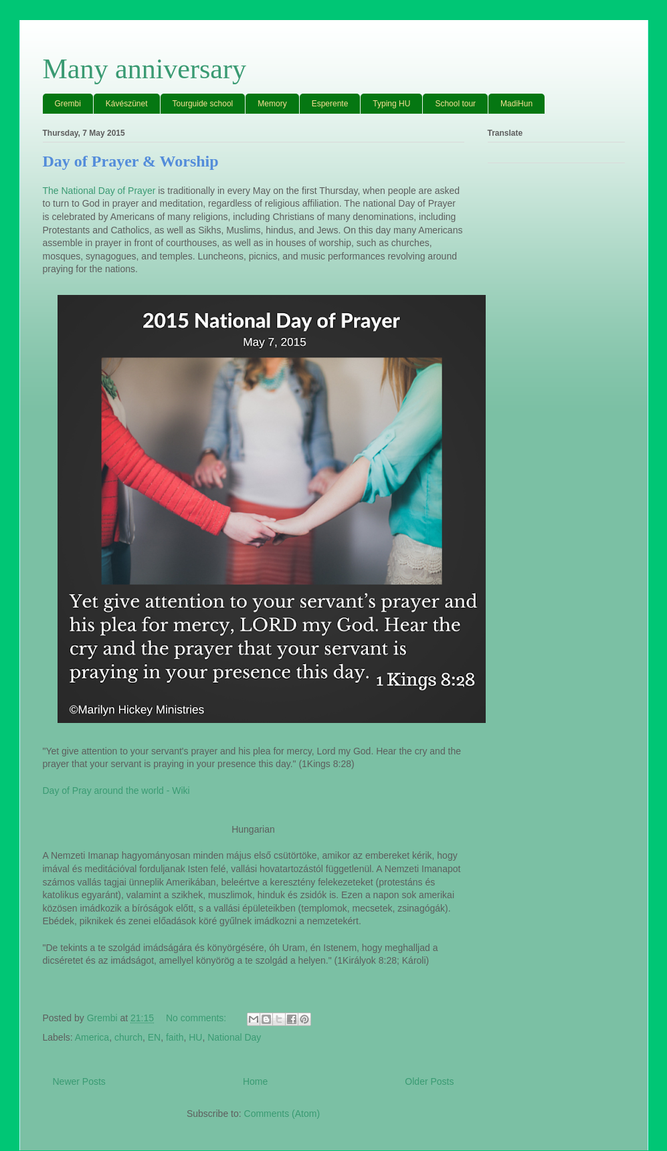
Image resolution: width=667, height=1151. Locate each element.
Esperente (330, 103)
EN (154, 1037)
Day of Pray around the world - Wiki (116, 790)
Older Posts (429, 1081)
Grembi (68, 103)
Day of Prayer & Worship (131, 161)
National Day (234, 1037)
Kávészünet (127, 103)
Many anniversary (144, 69)
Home (255, 1081)
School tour (455, 103)
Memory (272, 103)
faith (174, 1037)
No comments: (197, 1018)
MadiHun (516, 103)
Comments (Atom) (282, 1113)
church (128, 1037)
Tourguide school (203, 103)
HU (195, 1037)
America (92, 1037)
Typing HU (391, 103)
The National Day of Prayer (99, 190)
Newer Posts (79, 1081)
